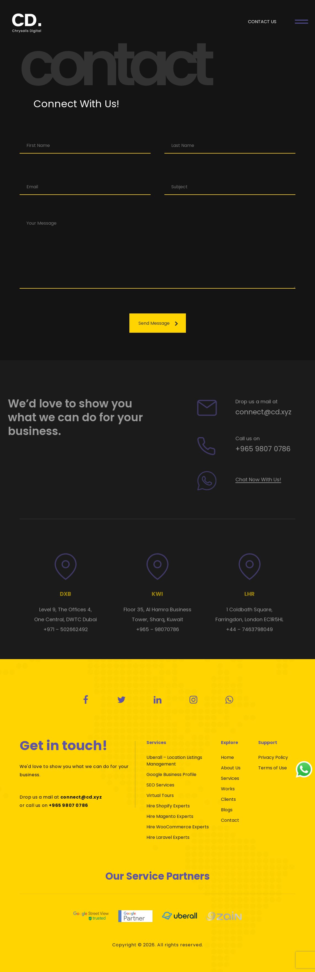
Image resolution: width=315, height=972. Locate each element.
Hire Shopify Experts (168, 806)
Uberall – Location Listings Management (174, 760)
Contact (230, 820)
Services (230, 778)
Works (228, 789)
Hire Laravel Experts (167, 837)
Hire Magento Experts (169, 816)
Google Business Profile (171, 774)
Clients (228, 799)
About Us (231, 768)
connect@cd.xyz (274, 412)
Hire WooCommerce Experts (177, 827)
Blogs (227, 810)
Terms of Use (272, 768)
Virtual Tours (160, 795)
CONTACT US (262, 21)
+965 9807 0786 (273, 449)
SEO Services (160, 785)
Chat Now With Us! (269, 479)
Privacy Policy (273, 757)
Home (227, 757)
